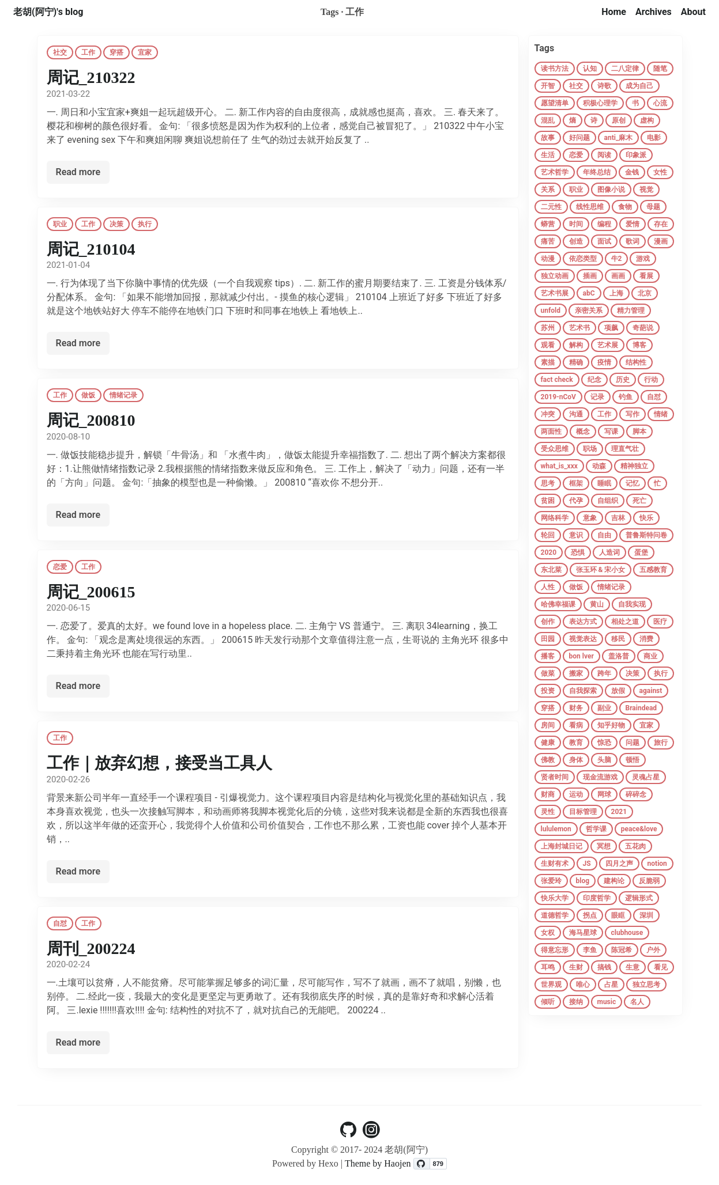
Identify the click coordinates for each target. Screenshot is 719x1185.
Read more (78, 171)
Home (613, 11)
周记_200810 (91, 420)
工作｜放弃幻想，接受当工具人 (159, 763)
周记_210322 (91, 77)
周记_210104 (91, 249)
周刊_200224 (91, 948)
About (693, 11)
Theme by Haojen (379, 1163)
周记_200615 (91, 592)
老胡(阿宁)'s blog (48, 11)
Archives (653, 11)
